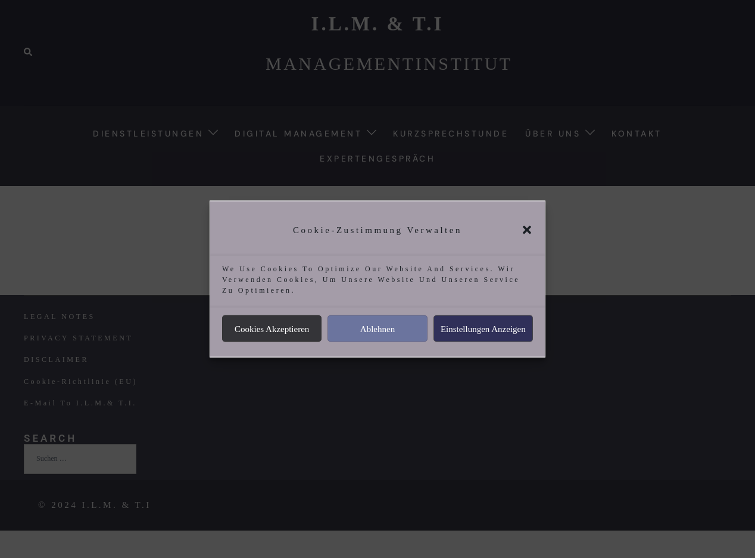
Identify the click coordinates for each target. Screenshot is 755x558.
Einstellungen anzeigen (483, 328)
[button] (527, 230)
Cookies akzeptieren (272, 328)
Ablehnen (377, 328)
